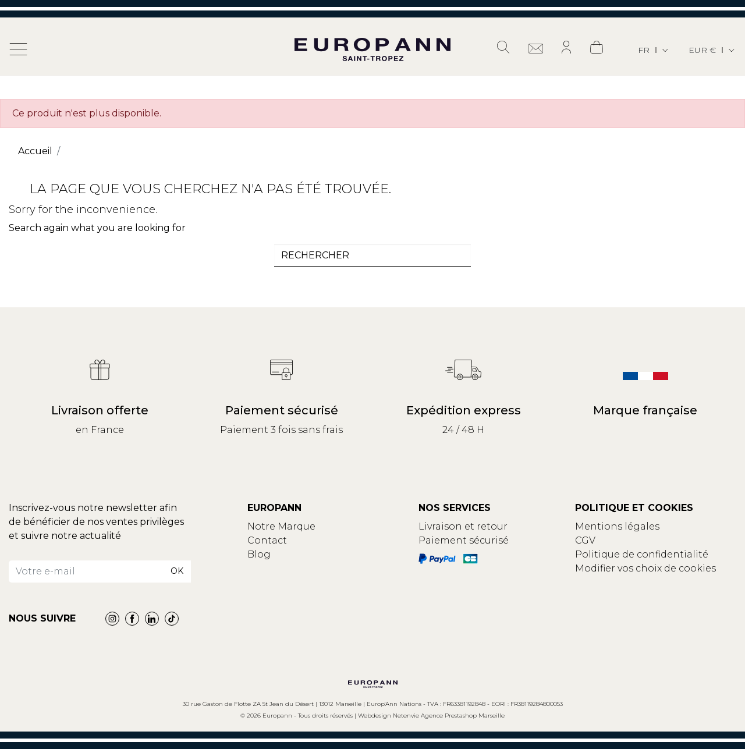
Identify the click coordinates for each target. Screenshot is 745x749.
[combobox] (372, 255)
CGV (585, 540)
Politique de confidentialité (641, 554)
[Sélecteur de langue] (654, 50)
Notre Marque (281, 526)
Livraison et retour (463, 526)
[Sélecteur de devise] (712, 50)
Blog (259, 554)
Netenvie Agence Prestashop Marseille (449, 715)
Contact (267, 540)
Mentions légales (617, 526)
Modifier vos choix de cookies (645, 568)
